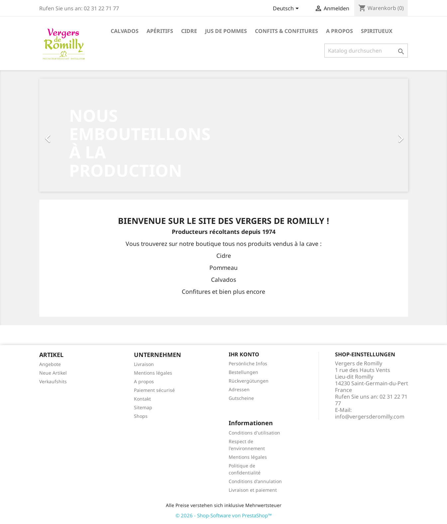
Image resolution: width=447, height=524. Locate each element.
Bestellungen (243, 372)
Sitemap (143, 407)
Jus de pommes (226, 31)
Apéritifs (160, 31)
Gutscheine (241, 398)
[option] (223, 135)
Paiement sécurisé (154, 390)
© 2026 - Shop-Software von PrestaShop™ (223, 515)
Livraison (144, 364)
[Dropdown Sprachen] (287, 9)
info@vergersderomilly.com (369, 416)
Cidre (189, 31)
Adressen (239, 389)
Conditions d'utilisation (254, 433)
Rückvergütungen (249, 381)
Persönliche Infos (248, 363)
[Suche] (366, 51)
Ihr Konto (244, 354)
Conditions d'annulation (255, 481)
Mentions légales (153, 373)
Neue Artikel (53, 373)
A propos (339, 31)
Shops (141, 416)
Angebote (50, 364)
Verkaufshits (53, 381)
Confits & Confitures (286, 31)
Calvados (125, 31)
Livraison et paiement (253, 490)
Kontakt (142, 399)
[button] (67, 135)
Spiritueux (376, 31)
